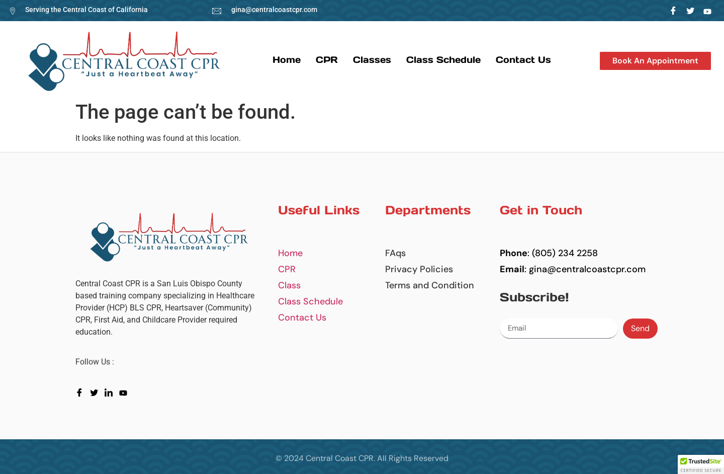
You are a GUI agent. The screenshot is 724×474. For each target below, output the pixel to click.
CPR (327, 59)
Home (287, 59)
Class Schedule (443, 59)
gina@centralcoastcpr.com (274, 10)
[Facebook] (673, 11)
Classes (372, 59)
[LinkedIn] (707, 11)
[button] (655, 60)
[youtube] (125, 392)
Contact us (523, 59)
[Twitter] (690, 11)
